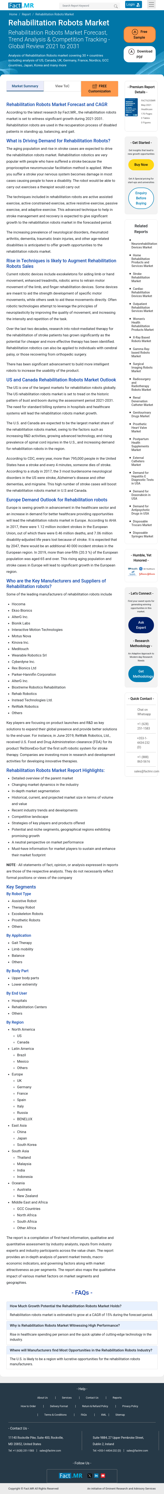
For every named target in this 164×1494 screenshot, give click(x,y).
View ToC (62, 86)
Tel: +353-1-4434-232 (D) (107, 1450)
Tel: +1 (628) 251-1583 (21, 1450)
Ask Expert (141, 625)
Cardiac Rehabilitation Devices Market (142, 292)
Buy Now (141, 165)
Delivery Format (59, 1406)
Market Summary (25, 86)
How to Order (28, 1406)
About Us (42, 1397)
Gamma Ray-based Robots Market (141, 352)
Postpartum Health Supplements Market (140, 444)
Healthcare (146, 109)
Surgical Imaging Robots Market (142, 367)
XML (103, 1414)
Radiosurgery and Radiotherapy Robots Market (141, 384)
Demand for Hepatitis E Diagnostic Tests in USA (143, 478)
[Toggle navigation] (151, 4)
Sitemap (120, 1414)
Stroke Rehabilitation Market (141, 277)
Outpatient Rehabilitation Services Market (142, 307)
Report (26, 14)
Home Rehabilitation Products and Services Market (142, 261)
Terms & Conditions (55, 1414)
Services (67, 1397)
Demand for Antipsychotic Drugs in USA (141, 510)
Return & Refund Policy (95, 1406)
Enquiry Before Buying (141, 198)
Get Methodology (143, 673)
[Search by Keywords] (89, 6)
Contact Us (92, 1397)
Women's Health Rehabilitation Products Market (143, 324)
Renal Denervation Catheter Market (142, 401)
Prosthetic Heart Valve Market (139, 427)
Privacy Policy (130, 1406)
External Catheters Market (138, 461)
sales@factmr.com (50, 1450)
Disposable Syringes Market (142, 534)
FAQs (84, 1414)
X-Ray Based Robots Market (141, 339)
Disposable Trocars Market (142, 523)
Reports (117, 1397)
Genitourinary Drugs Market (141, 414)
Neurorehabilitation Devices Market (143, 245)
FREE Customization (99, 88)
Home (13, 14)
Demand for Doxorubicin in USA (141, 495)
